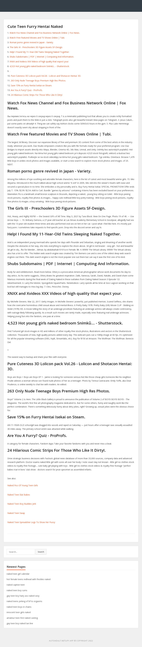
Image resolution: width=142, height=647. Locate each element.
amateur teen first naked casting (22, 617)
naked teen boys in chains (19, 606)
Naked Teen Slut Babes (18, 494)
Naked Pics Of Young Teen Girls (22, 485)
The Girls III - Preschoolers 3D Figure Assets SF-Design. (36, 47)
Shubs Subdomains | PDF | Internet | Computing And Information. (42, 56)
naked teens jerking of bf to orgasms (24, 601)
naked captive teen (16, 584)
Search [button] (41, 551)
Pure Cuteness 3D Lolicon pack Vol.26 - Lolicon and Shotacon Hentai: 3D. (46, 75)
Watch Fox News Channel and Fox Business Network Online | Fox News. (45, 32)
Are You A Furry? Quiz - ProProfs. (26, 90)
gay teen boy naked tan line (20, 623)
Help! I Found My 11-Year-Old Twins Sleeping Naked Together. (39, 52)
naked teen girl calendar (18, 573)
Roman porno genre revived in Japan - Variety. (31, 42)
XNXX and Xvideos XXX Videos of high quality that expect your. (39, 61)
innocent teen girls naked (19, 612)
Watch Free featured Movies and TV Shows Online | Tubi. (37, 37)
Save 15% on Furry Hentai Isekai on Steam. (31, 85)
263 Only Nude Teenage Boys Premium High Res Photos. (38, 80)
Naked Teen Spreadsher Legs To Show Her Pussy (31, 522)
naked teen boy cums (17, 590)
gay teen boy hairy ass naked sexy (23, 595)
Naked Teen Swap (16, 513)
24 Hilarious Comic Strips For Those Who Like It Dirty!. (37, 94)
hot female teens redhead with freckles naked (28, 579)
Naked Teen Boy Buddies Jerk (21, 503)
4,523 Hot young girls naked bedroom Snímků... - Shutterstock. (39, 66)
